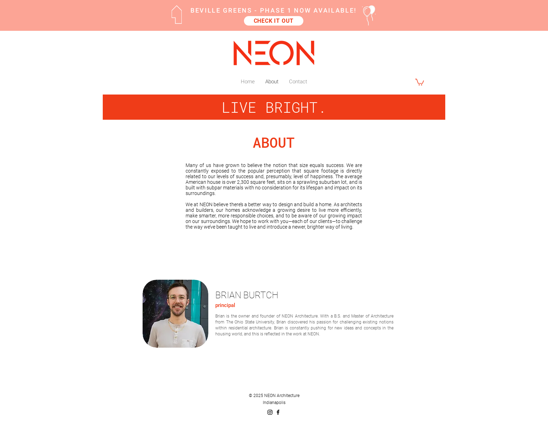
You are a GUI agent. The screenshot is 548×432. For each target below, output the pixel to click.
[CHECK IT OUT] (273, 21)
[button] (419, 81)
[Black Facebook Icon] (278, 412)
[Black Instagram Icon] (270, 412)
